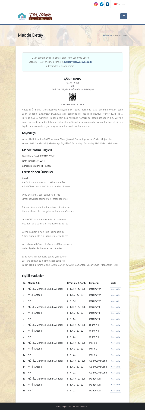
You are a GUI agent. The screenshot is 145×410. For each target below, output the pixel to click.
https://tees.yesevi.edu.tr (78, 61)
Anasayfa (107, 35)
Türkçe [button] (119, 4)
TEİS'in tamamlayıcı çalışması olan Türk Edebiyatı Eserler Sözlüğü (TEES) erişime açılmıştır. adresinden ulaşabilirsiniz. (60, 61)
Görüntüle (115, 289)
